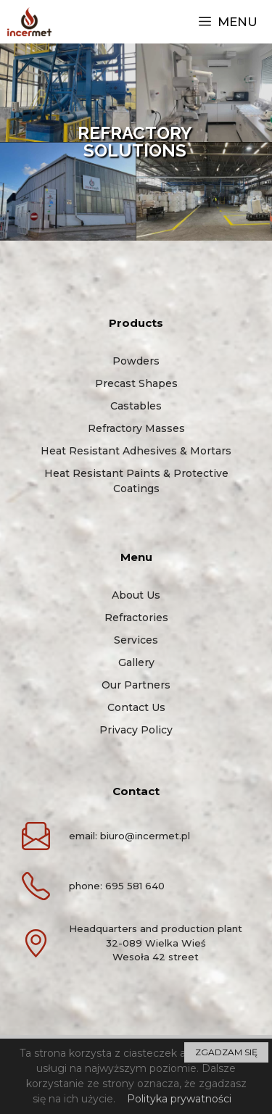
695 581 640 (135, 885)
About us (136, 595)
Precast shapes (136, 383)
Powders (136, 360)
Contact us (136, 707)
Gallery (136, 662)
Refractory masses (136, 428)
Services (136, 640)
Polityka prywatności (179, 1098)
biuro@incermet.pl (145, 835)
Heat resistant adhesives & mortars (136, 450)
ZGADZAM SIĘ (226, 1052)
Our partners (136, 684)
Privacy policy (136, 729)
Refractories (136, 617)
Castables (136, 405)
